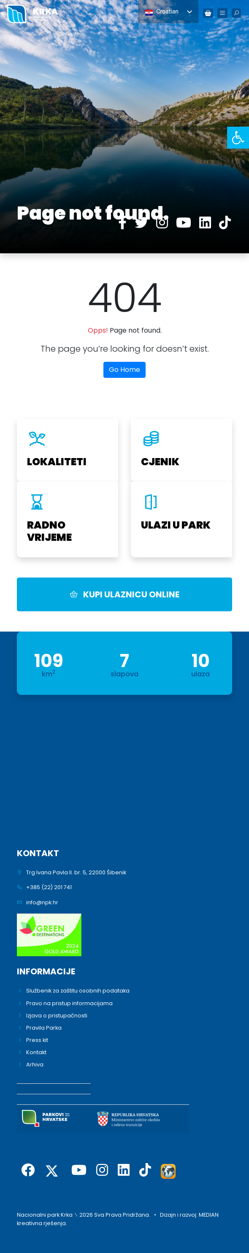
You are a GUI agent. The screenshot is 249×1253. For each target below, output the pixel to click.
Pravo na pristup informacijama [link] (69, 1003)
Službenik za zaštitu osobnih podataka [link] (78, 990)
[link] (238, 138)
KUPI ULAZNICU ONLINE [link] (124, 594)
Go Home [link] (124, 369)
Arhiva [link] (34, 1064)
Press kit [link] (37, 1040)
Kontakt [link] (36, 1052)
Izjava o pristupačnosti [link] (56, 1015)
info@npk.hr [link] (42, 902)
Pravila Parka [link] (44, 1027)
